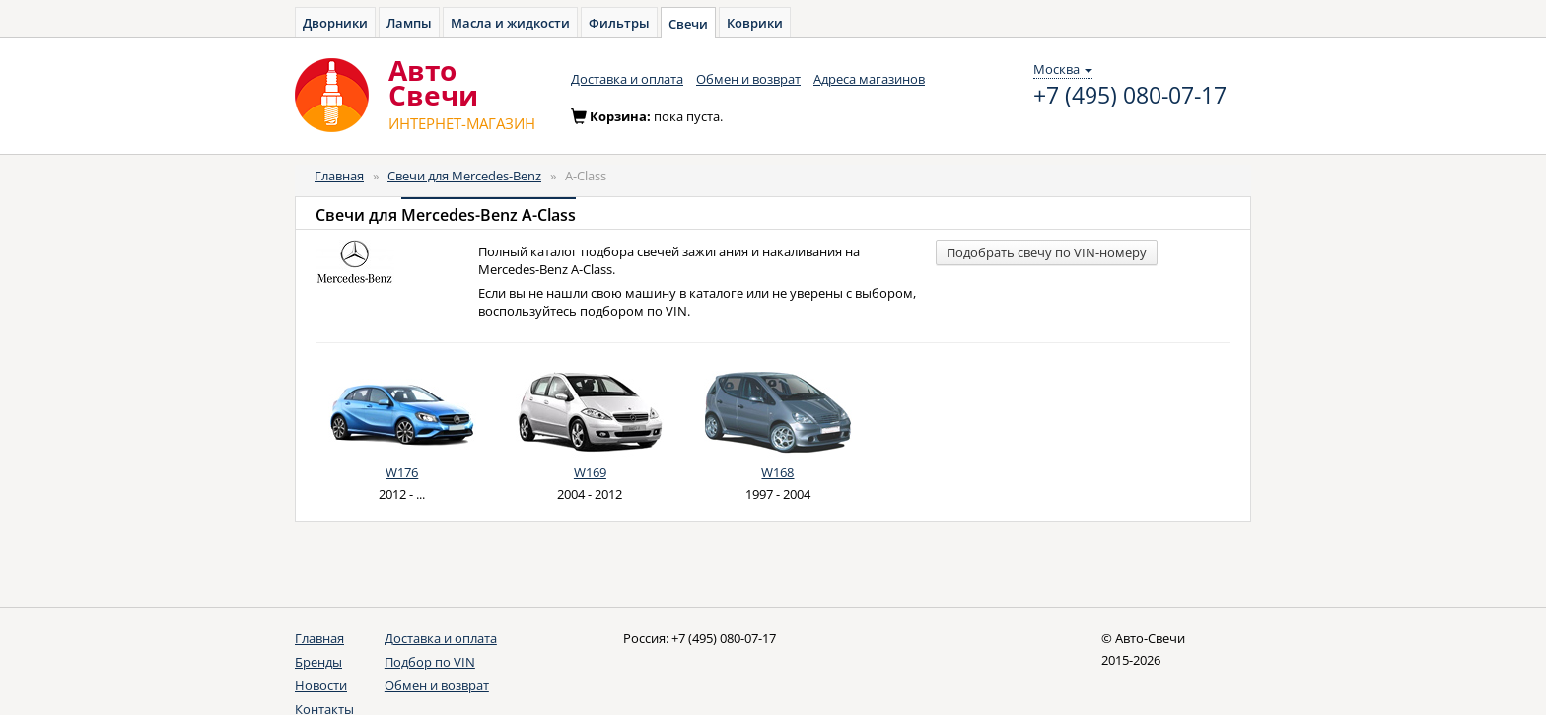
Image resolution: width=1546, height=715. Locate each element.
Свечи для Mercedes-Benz (464, 175)
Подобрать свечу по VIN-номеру (1047, 252)
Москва (1062, 69)
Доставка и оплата (627, 79)
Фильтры (619, 23)
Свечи (688, 24)
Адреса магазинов (869, 79)
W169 (590, 472)
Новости (321, 685)
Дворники (335, 23)
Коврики (755, 23)
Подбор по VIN (430, 662)
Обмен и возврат (748, 79)
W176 (402, 472)
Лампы (409, 23)
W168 (777, 472)
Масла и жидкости (510, 23)
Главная (339, 175)
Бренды (318, 662)
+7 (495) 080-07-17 (1130, 96)
